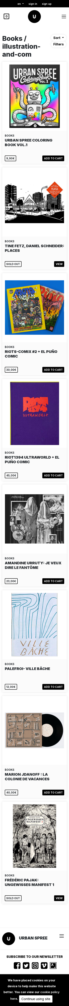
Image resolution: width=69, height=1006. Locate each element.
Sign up (47, 3)
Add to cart (53, 158)
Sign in (33, 3)
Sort (57, 38)
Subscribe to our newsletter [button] (34, 957)
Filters (58, 44)
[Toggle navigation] (64, 16)
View (59, 264)
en (19, 3)
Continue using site (35, 999)
